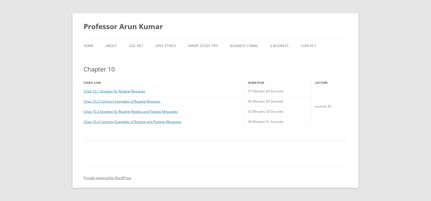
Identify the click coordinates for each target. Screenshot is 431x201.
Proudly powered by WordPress (107, 177)
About (111, 45)
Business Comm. (244, 45)
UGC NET (136, 45)
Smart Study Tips (203, 45)
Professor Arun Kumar (123, 26)
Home (88, 45)
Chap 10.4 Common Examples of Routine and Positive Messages (132, 121)
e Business (279, 45)
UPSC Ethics (165, 45)
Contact (308, 45)
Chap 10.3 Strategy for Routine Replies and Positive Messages (131, 111)
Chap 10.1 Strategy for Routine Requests (114, 91)
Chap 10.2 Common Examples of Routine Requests (122, 101)
